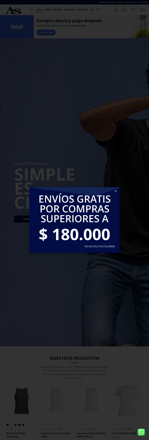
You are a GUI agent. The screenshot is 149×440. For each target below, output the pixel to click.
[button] (116, 191)
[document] (74, 220)
